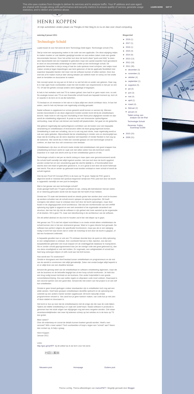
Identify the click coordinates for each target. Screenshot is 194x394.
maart (131, 104)
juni (130, 93)
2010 (128, 133)
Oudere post (109, 367)
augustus (132, 85)
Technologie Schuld (136, 121)
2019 (128, 39)
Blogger (131, 388)
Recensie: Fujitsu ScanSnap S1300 (136, 126)
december (132, 70)
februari (131, 108)
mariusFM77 (100, 388)
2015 (128, 51)
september (133, 81)
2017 (128, 43)
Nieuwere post (45, 367)
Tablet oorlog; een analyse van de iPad (138, 116)
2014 (128, 55)
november (132, 73)
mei (130, 96)
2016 (128, 47)
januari (131, 112)
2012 (128, 62)
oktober (131, 77)
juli (129, 89)
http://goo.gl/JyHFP (45, 346)
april (130, 100)
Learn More (157, 7)
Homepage (78, 367)
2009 (128, 137)
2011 (128, 66)
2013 (128, 58)
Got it (169, 7)
